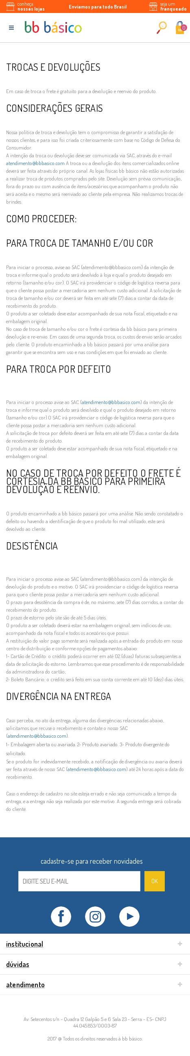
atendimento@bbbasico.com (35, 163)
